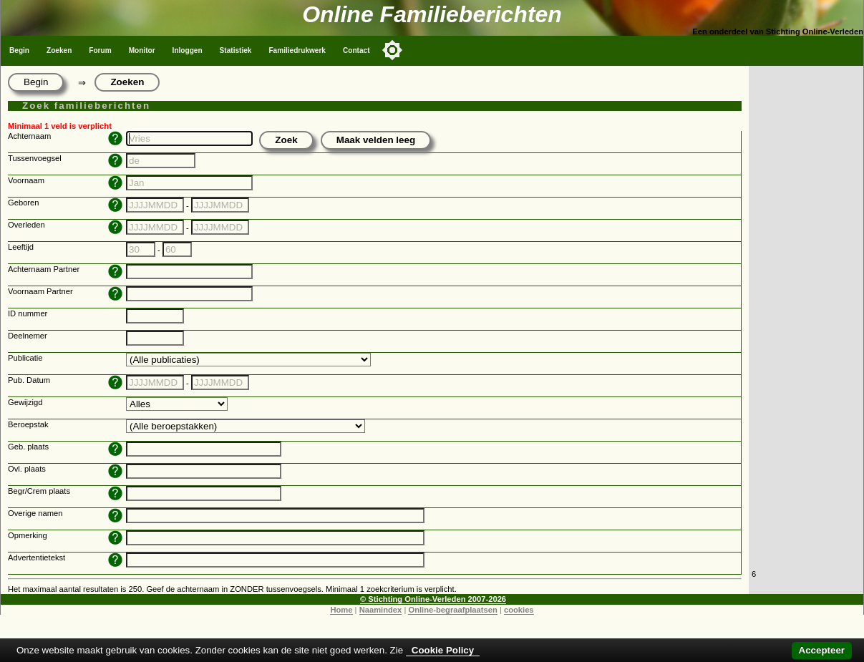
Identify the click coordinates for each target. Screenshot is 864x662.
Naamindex (380, 609)
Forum (100, 50)
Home (341, 609)
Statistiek (236, 50)
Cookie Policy (443, 650)
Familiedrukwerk (297, 50)
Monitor (142, 50)
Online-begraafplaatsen (452, 609)
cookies (519, 609)
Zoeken (59, 50)
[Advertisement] (806, 316)
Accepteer (822, 650)
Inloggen (188, 50)
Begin (19, 50)
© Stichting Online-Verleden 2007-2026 (433, 599)
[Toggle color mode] (392, 50)
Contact (356, 50)
